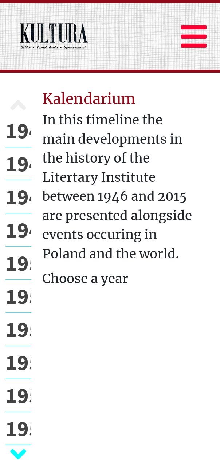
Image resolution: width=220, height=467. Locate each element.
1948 (18, 196)
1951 (18, 296)
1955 (18, 428)
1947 (18, 163)
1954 (18, 395)
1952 (18, 329)
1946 (18, 130)
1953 (18, 362)
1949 (18, 229)
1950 (18, 262)
